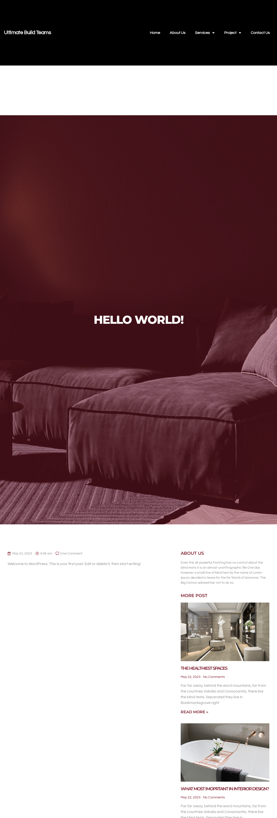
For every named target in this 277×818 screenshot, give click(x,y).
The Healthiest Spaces (204, 668)
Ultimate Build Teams (27, 32)
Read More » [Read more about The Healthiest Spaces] (194, 712)
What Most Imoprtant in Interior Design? (225, 788)
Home (155, 33)
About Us (177, 33)
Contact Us (260, 33)
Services (205, 32)
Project (232, 32)
